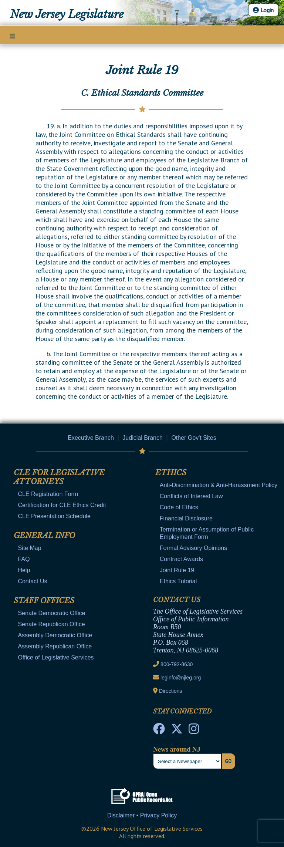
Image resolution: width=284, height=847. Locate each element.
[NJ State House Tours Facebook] (159, 731)
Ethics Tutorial (178, 581)
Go (228, 761)
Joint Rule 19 (177, 570)
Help (24, 570)
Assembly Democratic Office (55, 635)
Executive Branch (91, 438)
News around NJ (176, 749)
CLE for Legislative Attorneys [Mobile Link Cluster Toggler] (59, 477)
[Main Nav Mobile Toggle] (12, 35)
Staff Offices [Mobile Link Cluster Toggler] (44, 600)
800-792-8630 (176, 664)
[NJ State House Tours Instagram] (194, 731)
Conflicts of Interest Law (191, 496)
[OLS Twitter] (177, 731)
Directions (170, 691)
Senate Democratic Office (51, 613)
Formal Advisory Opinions (193, 548)
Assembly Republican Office (55, 646)
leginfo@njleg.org (180, 678)
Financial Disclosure (186, 518)
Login (263, 10)
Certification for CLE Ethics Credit (62, 505)
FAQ (24, 559)
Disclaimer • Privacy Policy (142, 815)
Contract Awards (181, 559)
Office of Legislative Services (56, 657)
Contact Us (32, 581)
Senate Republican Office (51, 624)
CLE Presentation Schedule (54, 516)
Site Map (29, 548)
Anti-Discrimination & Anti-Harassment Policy (218, 485)
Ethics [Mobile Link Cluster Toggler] (170, 472)
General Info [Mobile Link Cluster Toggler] (44, 535)
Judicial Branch (142, 438)
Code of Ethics (179, 507)
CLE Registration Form (48, 494)
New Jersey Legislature (67, 14)
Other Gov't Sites (193, 438)
